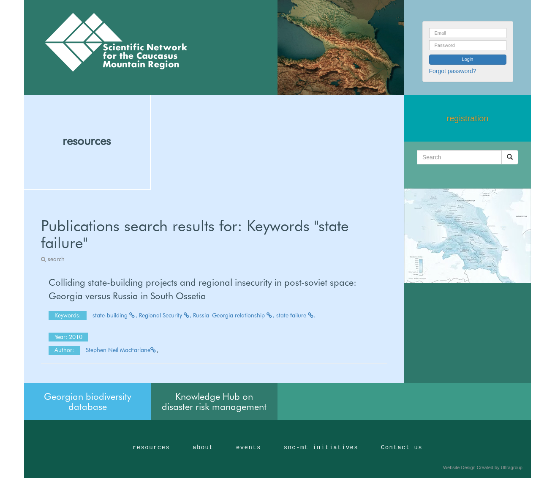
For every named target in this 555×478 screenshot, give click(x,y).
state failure (296, 315)
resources (87, 141)
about (203, 447)
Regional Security (165, 315)
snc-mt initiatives (321, 447)
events (248, 447)
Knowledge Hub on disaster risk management (214, 401)
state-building (114, 315)
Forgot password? (452, 71)
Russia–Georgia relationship (234, 315)
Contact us (401, 447)
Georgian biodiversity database (87, 401)
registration (468, 118)
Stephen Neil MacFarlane (121, 350)
